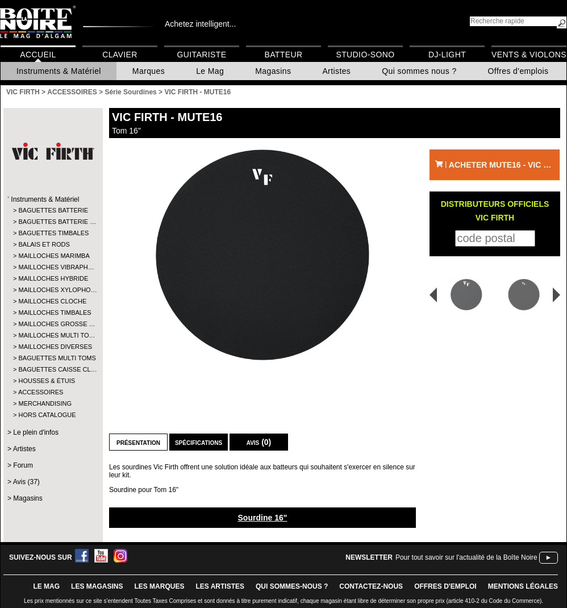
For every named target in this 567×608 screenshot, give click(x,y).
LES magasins (97, 586)
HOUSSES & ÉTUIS (46, 380)
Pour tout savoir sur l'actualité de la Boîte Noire (466, 557)
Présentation (138, 442)
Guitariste (202, 54)
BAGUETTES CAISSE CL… (52, 369)
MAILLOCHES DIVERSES (52, 346)
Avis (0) (259, 442)
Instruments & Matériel (58, 71)
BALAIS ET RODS (43, 244)
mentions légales (523, 586)
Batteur (283, 54)
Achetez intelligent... (200, 23)
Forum (23, 465)
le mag (46, 586)
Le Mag (210, 71)
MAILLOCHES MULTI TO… (52, 335)
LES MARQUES (159, 586)
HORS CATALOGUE (47, 414)
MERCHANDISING (45, 403)
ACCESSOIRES (40, 392)
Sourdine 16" (262, 517)
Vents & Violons (528, 54)
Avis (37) (26, 482)
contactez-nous (371, 586)
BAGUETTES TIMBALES (52, 233)
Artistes (336, 71)
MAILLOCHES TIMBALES (52, 312)
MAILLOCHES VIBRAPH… (52, 267)
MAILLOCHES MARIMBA (52, 255)
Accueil (38, 54)
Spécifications (198, 442)
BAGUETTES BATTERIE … (52, 221)
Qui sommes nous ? (419, 71)
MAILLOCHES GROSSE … (52, 323)
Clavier (119, 54)
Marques (148, 71)
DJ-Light (447, 54)
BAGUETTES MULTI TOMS (52, 358)
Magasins (273, 71)
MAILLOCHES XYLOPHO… (52, 289)
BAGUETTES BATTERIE (52, 210)
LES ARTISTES (219, 586)
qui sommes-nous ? (292, 586)
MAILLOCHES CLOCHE (52, 301)
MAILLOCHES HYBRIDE (52, 278)
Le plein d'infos (36, 432)
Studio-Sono (365, 54)
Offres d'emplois (518, 71)
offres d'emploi (445, 586)
